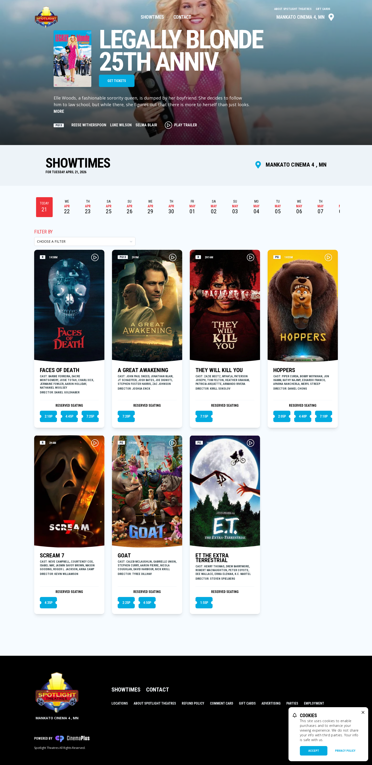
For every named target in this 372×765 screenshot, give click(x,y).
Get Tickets (116, 81)
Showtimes (152, 17)
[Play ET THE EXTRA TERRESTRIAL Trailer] (250, 443)
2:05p (282, 416)
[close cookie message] (363, 712)
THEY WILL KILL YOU (219, 370)
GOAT (124, 555)
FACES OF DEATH (59, 370)
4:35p (48, 603)
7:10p (324, 416)
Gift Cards (323, 9)
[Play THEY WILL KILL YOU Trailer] (250, 257)
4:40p (303, 416)
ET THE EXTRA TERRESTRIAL (212, 558)
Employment (314, 703)
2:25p (126, 603)
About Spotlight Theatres (293, 9)
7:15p (204, 416)
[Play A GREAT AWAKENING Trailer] (173, 257)
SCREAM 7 (52, 555)
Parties (292, 703)
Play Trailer (181, 125)
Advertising (271, 703)
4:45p (69, 416)
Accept (313, 750)
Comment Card (221, 703)
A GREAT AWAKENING (143, 370)
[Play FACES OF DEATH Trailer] (95, 257)
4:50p (147, 603)
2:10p (48, 416)
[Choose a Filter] (84, 241)
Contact (182, 17)
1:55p (204, 603)
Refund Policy (193, 703)
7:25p (90, 416)
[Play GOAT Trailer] (173, 443)
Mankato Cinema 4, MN (305, 17)
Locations (120, 703)
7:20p (126, 416)
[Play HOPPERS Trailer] (328, 257)
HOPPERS (284, 370)
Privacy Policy (345, 750)
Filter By (43, 232)
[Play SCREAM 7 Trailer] (95, 443)
